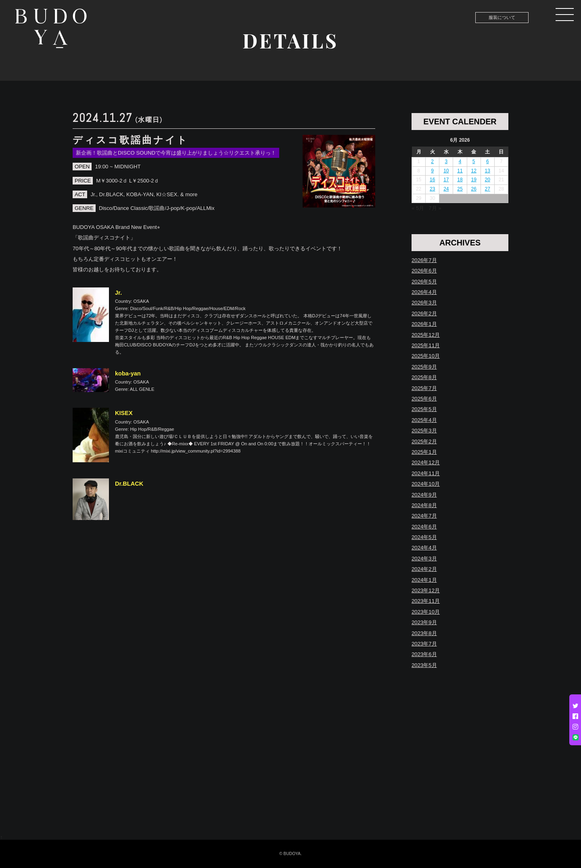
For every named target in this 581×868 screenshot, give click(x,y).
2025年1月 (424, 452)
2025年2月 (424, 441)
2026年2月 (424, 313)
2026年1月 (424, 324)
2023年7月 (424, 644)
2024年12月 (426, 462)
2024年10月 (426, 484)
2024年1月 (424, 580)
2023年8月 (424, 633)
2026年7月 (424, 260)
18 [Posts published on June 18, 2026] (459, 179)
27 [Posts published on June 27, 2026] (487, 189)
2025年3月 (424, 431)
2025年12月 (426, 335)
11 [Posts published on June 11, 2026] (459, 171)
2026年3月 (424, 303)
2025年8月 (424, 377)
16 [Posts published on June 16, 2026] (432, 179)
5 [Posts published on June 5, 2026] (473, 161)
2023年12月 (426, 590)
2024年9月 (424, 495)
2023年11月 (426, 601)
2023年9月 (424, 622)
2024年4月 (424, 548)
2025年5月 (424, 409)
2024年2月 (424, 569)
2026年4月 (424, 292)
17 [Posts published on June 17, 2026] (446, 179)
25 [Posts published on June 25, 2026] (459, 189)
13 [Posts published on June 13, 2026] (487, 171)
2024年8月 (424, 505)
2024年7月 (424, 516)
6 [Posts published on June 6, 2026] (487, 161)
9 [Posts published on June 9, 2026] (432, 171)
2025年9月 (424, 367)
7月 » (434, 208)
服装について (502, 17)
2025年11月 (426, 345)
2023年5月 (424, 665)
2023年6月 (424, 654)
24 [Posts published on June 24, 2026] (446, 189)
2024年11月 (426, 473)
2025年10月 (426, 356)
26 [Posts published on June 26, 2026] (473, 189)
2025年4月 (424, 420)
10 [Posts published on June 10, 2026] (446, 171)
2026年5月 (424, 282)
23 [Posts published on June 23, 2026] (432, 189)
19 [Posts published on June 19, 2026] (473, 179)
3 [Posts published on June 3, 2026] (446, 161)
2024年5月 (424, 537)
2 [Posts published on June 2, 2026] (432, 161)
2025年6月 (424, 399)
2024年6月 (424, 527)
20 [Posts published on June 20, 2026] (487, 179)
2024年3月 (424, 559)
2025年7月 (424, 388)
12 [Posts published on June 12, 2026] (473, 171)
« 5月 (418, 208)
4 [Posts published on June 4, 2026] (460, 161)
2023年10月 (426, 612)
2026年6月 (424, 271)
